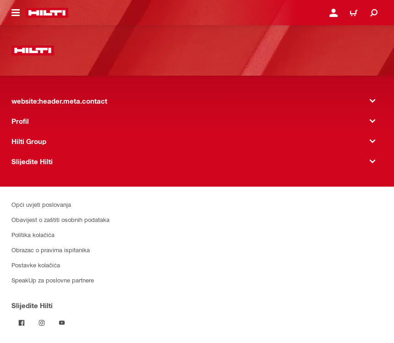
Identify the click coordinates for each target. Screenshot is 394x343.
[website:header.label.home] (47, 13)
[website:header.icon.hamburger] (15, 13)
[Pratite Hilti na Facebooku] (21, 323)
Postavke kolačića (35, 264)
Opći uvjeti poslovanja (41, 204)
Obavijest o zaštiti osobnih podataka (60, 219)
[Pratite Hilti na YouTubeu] (62, 323)
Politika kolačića (33, 234)
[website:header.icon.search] (374, 13)
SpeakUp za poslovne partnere (52, 280)
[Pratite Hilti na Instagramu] (42, 323)
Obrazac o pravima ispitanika (50, 249)
